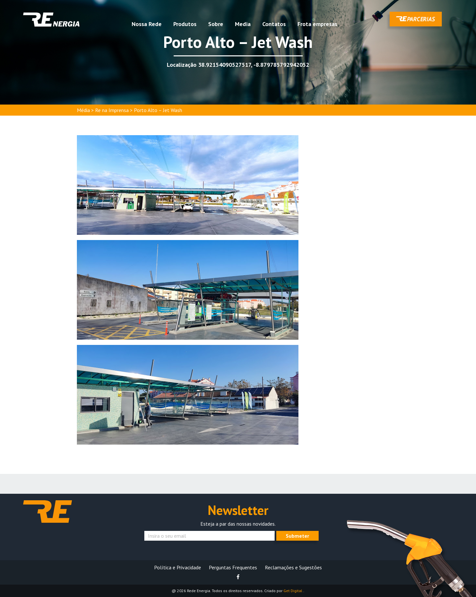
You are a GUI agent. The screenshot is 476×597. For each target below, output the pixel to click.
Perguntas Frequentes (233, 567)
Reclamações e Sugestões (293, 567)
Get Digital (293, 590)
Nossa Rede (147, 24)
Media (243, 24)
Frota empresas (317, 24)
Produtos (184, 24)
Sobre (215, 24)
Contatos (274, 24)
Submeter (297, 536)
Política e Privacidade (177, 567)
